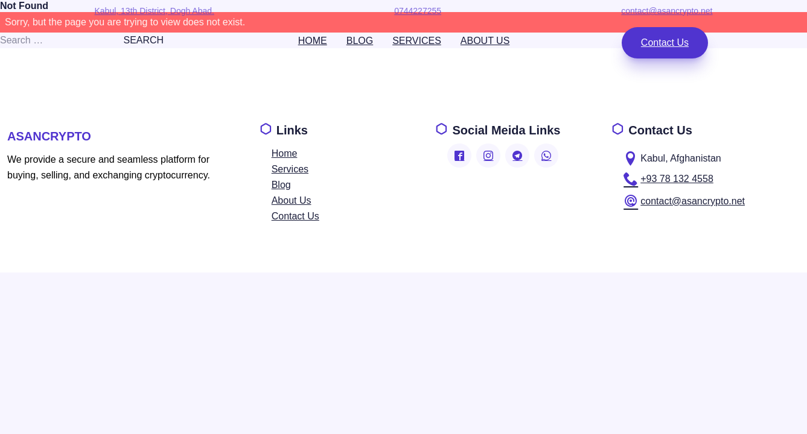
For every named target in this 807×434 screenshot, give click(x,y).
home (312, 41)
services (416, 41)
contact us (664, 42)
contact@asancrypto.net (684, 201)
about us (484, 41)
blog (359, 41)
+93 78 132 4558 (668, 179)
